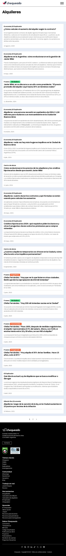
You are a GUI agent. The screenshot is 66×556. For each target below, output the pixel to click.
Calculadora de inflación (9, 496)
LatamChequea (7, 486)
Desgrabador (6, 493)
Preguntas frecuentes (9, 540)
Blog (3, 480)
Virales (4, 462)
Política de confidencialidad (39, 552)
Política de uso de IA (8, 532)
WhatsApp (5, 474)
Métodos (5, 527)
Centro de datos (10, 165)
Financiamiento (7, 536)
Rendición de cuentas (9, 538)
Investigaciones (7, 468)
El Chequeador (6, 507)
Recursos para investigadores (11, 518)
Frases (6, 82)
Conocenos (6, 523)
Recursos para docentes (9, 514)
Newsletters (6, 476)
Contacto (7, 443)
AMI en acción (6, 509)
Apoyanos (5, 478)
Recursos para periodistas (10, 516)
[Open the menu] (62, 3)
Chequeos (5, 460)
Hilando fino (8, 401)
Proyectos (5, 534)
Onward (36, 419)
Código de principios (8, 530)
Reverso (4, 488)
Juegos (4, 511)
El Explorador (6, 500)
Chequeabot (6, 502)
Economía (7, 26)
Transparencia (6, 525)
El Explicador (17, 26)
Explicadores (6, 466)
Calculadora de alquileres (10, 498)
